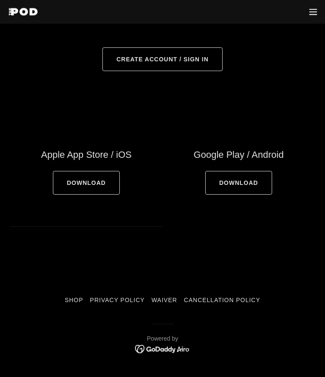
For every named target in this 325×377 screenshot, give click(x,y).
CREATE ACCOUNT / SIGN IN (162, 59)
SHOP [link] (74, 300)
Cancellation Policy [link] (222, 300)
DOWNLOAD (86, 182)
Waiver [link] (164, 300)
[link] (23, 12)
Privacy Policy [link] (117, 300)
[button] (313, 11)
